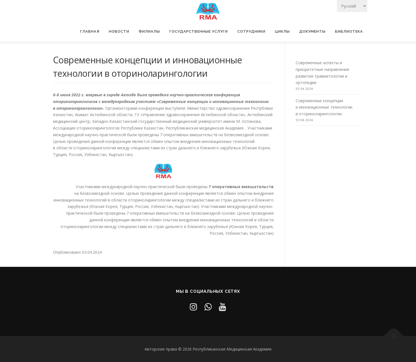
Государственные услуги (198, 31)
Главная (89, 31)
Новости (119, 31)
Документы (312, 31)
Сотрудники (251, 31)
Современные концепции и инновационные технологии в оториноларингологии (324, 107)
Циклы (282, 31)
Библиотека (349, 31)
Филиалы (149, 31)
